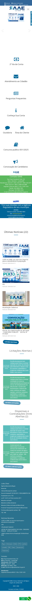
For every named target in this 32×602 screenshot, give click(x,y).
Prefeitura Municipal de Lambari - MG (10, 510)
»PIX (2, 524)
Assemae (3, 488)
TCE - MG (3, 512)
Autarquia (9, 544)
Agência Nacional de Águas (8, 486)
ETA (19, 544)
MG (9, 547)
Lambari (24, 544)
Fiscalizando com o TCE (7, 495)
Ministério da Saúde (6, 500)
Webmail (8, 3)
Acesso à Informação (18, 3)
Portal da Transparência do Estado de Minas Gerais (14, 507)
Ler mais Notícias (11, 342)
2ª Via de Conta (24, 5)
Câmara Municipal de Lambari (9, 491)
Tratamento (5, 550)
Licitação (4, 547)
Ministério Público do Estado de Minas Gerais (12, 505)
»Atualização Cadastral (7, 527)
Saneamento (20, 547)
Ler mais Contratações (15, 467)
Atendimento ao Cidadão (12, 5)
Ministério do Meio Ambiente (8, 503)
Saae (13, 547)
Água (3, 544)
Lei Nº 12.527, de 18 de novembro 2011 (11, 498)
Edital (15, 544)
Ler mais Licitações (13, 403)
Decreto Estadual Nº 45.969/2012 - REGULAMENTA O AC (15, 493)
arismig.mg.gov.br (17, 213)
